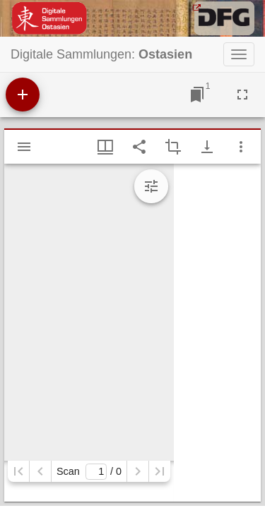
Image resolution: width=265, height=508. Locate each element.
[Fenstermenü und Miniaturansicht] (105, 147)
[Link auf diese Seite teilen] (139, 147)
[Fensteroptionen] (241, 147)
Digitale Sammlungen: (101, 54)
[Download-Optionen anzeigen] (207, 147)
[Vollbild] (242, 94)
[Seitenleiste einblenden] (24, 147)
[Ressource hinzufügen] (23, 94)
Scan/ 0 (89, 472)
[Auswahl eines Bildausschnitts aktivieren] (173, 147)
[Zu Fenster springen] (197, 94)
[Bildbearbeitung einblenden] (151, 186)
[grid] (217, 333)
